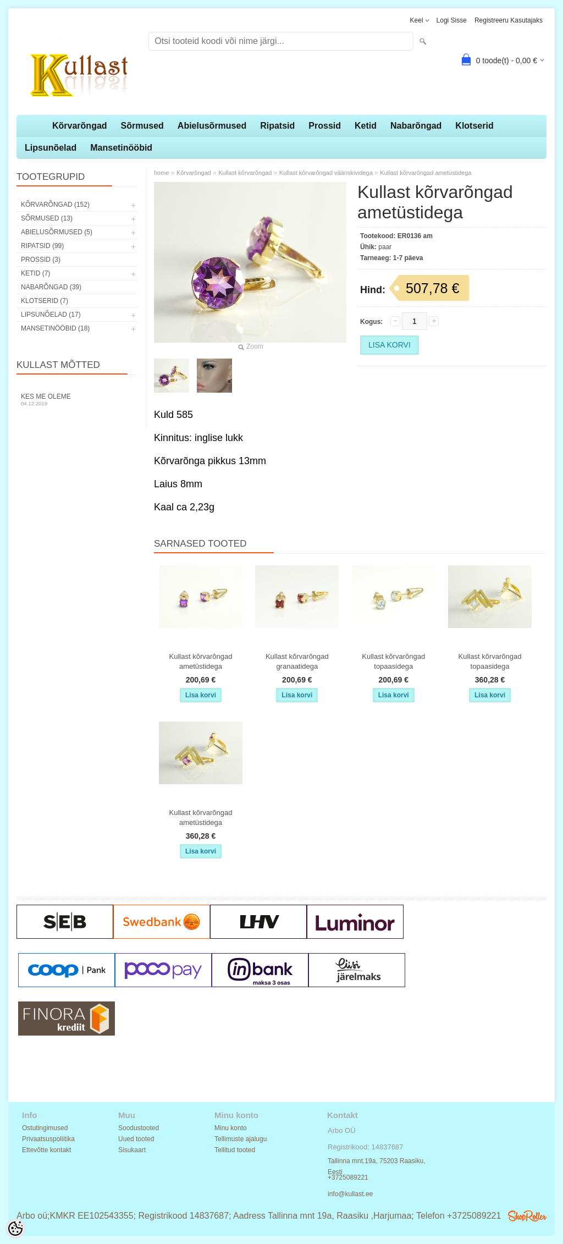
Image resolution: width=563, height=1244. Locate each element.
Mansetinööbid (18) (55, 328)
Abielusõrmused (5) (56, 232)
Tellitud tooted (234, 1150)
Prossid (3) (40, 259)
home (161, 172)
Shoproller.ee (527, 1215)
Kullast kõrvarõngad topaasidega (393, 661)
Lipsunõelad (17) (51, 314)
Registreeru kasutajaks (508, 20)
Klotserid (474, 125)
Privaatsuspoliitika (48, 1139)
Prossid (324, 125)
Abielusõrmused (212, 125)
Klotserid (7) (44, 301)
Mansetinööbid (121, 147)
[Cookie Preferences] (15, 1229)
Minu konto (230, 1128)
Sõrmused (142, 125)
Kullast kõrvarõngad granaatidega (297, 661)
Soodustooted (138, 1128)
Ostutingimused (45, 1128)
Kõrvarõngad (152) (55, 204)
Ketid (366, 125)
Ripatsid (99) (42, 246)
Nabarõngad (415, 125)
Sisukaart (132, 1150)
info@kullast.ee (350, 1194)
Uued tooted (136, 1139)
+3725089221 (348, 1177)
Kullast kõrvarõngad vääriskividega (326, 172)
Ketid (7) (35, 273)
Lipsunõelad (50, 147)
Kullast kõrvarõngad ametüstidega (425, 172)
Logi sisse (452, 20)
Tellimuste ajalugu (240, 1139)
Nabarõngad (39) (51, 287)
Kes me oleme (77, 399)
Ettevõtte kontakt (46, 1150)
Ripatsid (277, 125)
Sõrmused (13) (47, 218)
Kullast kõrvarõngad (245, 172)
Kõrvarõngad (79, 125)
